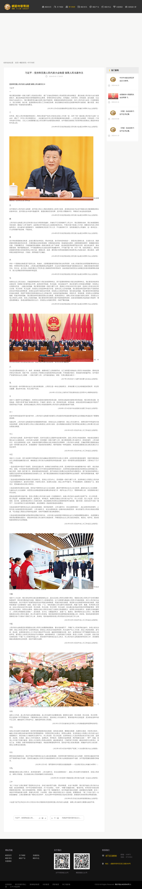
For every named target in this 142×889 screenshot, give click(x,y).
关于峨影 (60, 7)
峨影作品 (107, 7)
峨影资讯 (84, 7)
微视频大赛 (132, 7)
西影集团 (55, 884)
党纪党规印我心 (20, 884)
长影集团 (46, 884)
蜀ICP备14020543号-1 (123, 884)
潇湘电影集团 (34, 884)
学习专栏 (72, 7)
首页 (16, 63)
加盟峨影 (119, 7)
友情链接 (8, 884)
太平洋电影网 (15, 887)
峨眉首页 (8, 855)
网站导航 (9, 850)
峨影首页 (48, 7)
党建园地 (36, 855)
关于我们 (57, 850)
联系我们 (106, 850)
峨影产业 (96, 7)
